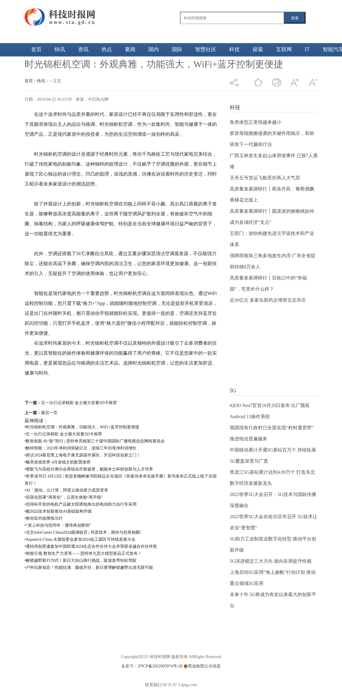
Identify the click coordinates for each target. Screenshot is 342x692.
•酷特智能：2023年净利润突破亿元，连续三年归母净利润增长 (81, 448)
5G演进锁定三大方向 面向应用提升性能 (271, 561)
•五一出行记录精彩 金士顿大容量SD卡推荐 (63, 434)
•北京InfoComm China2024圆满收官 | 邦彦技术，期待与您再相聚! (83, 532)
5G (233, 391)
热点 (106, 49)
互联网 (284, 49)
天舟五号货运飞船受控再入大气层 (265, 177)
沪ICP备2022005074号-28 (160, 666)
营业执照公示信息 (201, 666)
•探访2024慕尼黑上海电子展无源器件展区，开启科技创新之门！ (83, 455)
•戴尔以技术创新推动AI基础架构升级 (58, 511)
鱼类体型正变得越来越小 (255, 122)
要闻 (130, 49)
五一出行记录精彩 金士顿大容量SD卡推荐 (79, 403)
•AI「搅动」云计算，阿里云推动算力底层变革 (66, 490)
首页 (36, 49)
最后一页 (49, 413)
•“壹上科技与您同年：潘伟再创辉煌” (58, 525)
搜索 (295, 18)
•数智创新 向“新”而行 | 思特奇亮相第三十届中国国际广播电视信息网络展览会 (95, 441)
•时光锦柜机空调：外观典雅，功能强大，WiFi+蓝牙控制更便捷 (82, 427)
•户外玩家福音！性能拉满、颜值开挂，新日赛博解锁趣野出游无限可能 (89, 567)
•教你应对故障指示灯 (44, 518)
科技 (234, 49)
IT (307, 49)
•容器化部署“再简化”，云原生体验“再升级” (64, 497)
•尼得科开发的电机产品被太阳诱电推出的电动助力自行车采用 (81, 504)
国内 (153, 49)
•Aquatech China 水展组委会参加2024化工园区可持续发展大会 (80, 539)
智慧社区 (205, 49)
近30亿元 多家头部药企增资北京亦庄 (268, 300)
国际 (177, 49)
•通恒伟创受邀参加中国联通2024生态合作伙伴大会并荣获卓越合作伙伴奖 (91, 546)
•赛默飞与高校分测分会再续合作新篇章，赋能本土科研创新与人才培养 (89, 469)
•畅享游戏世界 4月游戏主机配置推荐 (58, 462)
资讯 (83, 49)
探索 (258, 49)
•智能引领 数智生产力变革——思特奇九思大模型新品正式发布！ (83, 553)
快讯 (60, 49)
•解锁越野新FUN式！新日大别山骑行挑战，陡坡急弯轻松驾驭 (81, 560)
